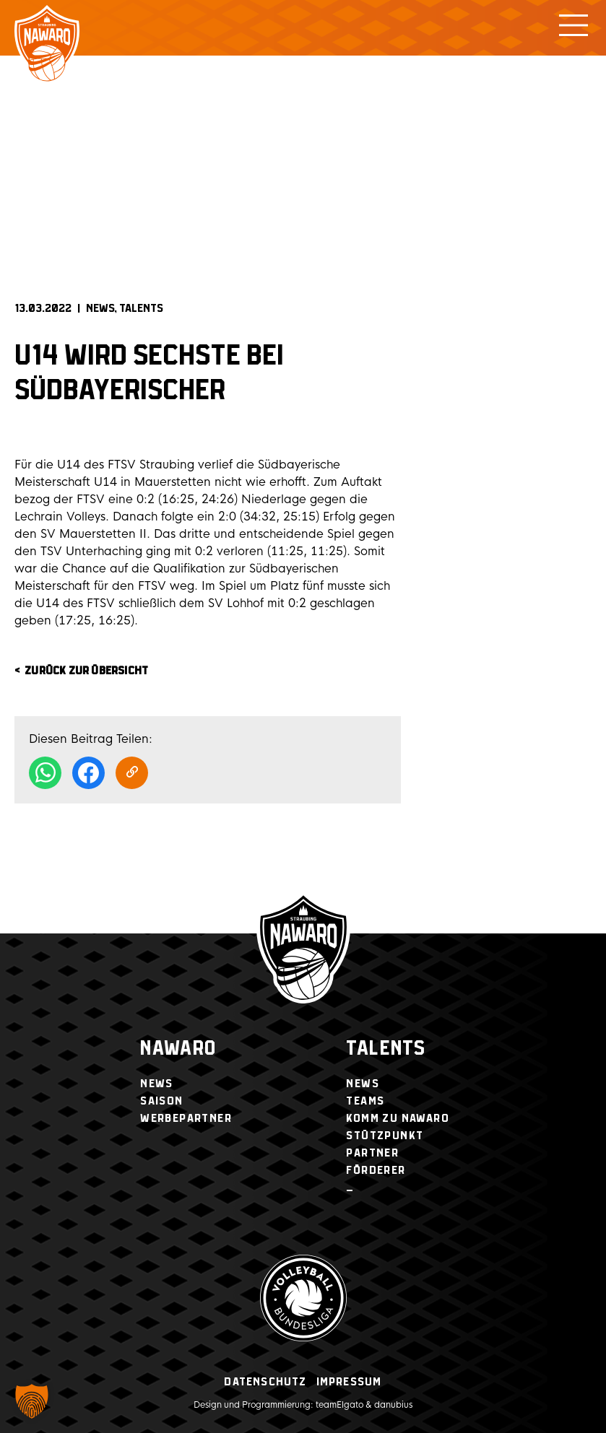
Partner (372, 1153)
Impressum (349, 1382)
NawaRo (178, 1049)
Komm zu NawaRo (397, 1118)
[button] (32, 1401)
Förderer (375, 1170)
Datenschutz (265, 1382)
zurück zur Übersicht (86, 671)
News (100, 308)
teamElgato (339, 1405)
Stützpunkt (384, 1136)
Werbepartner (186, 1118)
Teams (365, 1101)
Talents (141, 308)
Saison (161, 1101)
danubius (393, 1405)
